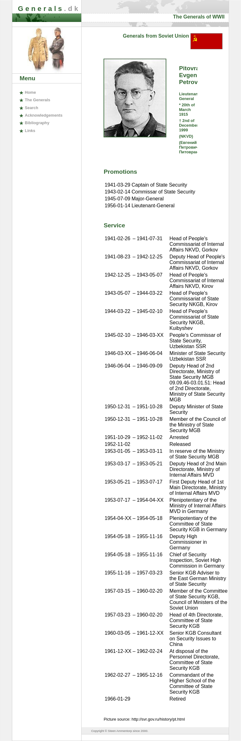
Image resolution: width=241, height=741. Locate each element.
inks (30, 130)
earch (31, 107)
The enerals (37, 100)
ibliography (37, 122)
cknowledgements (43, 115)
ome (30, 92)
